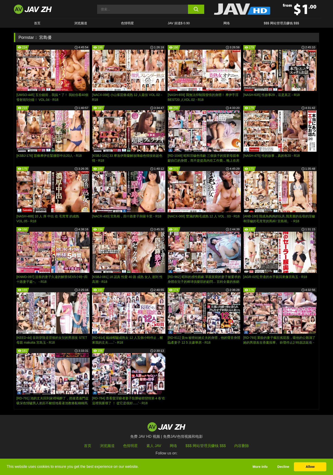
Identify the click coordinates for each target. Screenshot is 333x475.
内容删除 (241, 446)
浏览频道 (80, 23)
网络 (226, 23)
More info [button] (260, 467)
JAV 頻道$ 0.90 (179, 23)
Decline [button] (283, 467)
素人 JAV (153, 446)
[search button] (196, 9)
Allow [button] (310, 467)
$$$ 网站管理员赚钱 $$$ (281, 23)
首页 (37, 23)
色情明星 (127, 23)
